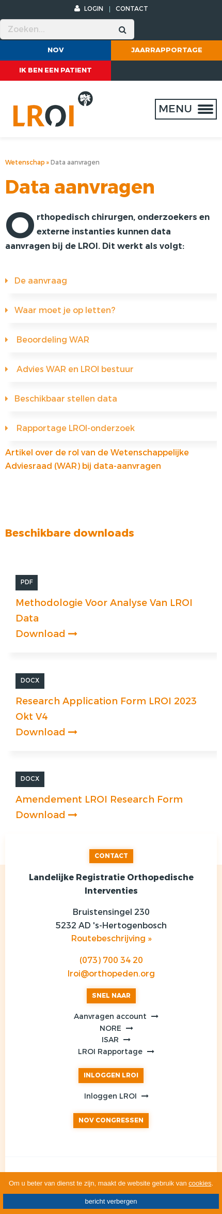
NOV (55, 50)
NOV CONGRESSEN (111, 1120)
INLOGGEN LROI (111, 1075)
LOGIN (88, 9)
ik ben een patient (55, 70)
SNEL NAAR (111, 995)
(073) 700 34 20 (111, 960)
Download (46, 634)
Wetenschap (25, 162)
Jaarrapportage (166, 50)
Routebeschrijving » (111, 938)
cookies (199, 1183)
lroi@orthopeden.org (111, 973)
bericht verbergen (111, 1201)
